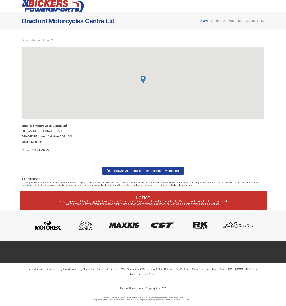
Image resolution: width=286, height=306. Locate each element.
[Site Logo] (53, 6)
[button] (143, 79)
